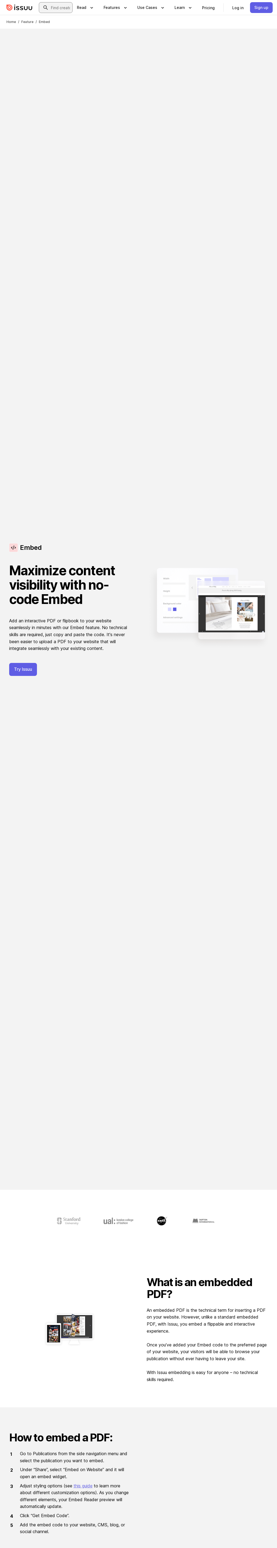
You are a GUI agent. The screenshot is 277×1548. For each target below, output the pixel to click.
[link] (208, 7)
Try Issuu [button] (23, 669)
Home (11, 22)
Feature (27, 22)
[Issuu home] (19, 8)
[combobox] (60, 7)
